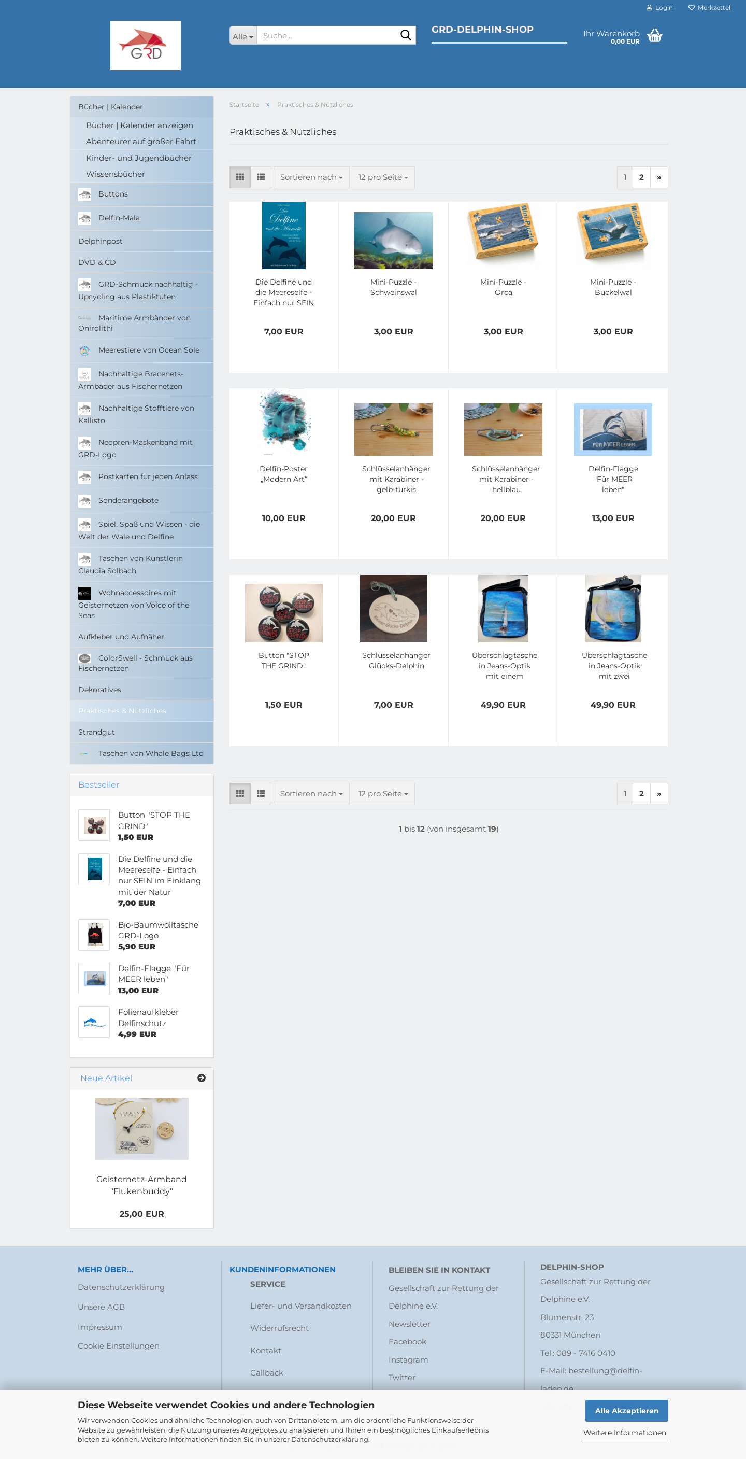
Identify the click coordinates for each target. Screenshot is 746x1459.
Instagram (408, 1360)
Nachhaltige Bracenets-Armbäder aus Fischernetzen (130, 379)
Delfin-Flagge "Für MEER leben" (613, 479)
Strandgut (96, 732)
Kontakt (265, 1350)
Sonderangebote (118, 501)
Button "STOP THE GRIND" (284, 660)
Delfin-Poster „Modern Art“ (284, 474)
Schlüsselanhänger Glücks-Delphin (396, 660)
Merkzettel (709, 7)
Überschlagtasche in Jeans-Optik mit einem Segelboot (504, 666)
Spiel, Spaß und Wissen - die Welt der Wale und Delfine (139, 529)
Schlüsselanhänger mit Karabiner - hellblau (506, 479)
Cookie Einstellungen (119, 1346)
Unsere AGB (101, 1307)
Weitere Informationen (624, 1432)
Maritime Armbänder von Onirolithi (134, 323)
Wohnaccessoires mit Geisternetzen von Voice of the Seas (133, 603)
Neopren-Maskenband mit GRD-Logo (135, 448)
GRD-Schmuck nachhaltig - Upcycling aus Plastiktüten (138, 289)
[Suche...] (243, 35)
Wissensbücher (115, 174)
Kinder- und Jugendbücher (139, 158)
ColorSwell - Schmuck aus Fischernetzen (135, 663)
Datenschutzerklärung (329, 1439)
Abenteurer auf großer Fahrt (141, 141)
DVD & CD (97, 262)
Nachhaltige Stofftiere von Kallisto (136, 413)
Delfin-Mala (109, 218)
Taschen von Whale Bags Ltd (141, 753)
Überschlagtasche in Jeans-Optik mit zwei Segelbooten (614, 666)
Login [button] (660, 7)
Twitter (402, 1377)
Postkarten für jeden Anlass (138, 477)
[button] (240, 177)
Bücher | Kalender (110, 106)
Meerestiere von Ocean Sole (138, 350)
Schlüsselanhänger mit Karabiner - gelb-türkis (396, 479)
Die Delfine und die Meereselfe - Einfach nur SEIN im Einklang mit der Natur (283, 292)
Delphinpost (100, 241)
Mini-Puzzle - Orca (503, 287)
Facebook (407, 1341)
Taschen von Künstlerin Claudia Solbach (130, 564)
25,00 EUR (142, 1214)
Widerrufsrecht (279, 1328)
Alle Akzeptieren (627, 1410)
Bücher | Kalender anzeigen (139, 125)
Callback (266, 1373)
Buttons (103, 194)
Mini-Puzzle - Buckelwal (613, 287)
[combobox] (312, 177)
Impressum (100, 1327)
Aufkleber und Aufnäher (121, 636)
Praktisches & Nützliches (122, 711)
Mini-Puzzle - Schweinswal (393, 287)
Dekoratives (99, 689)
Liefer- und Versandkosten (301, 1306)
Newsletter (410, 1324)
